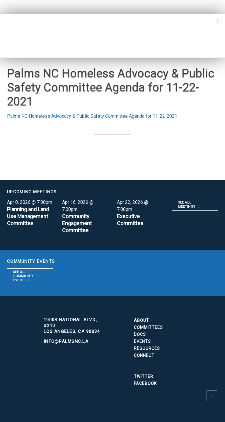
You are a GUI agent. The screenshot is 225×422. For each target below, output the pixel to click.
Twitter (143, 376)
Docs (140, 334)
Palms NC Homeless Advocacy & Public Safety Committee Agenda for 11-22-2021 (92, 116)
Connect (144, 355)
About (141, 320)
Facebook (145, 383)
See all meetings (186, 204)
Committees (148, 327)
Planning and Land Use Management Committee (28, 216)
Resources (147, 348)
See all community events (23, 276)
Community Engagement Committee (77, 223)
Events (142, 341)
